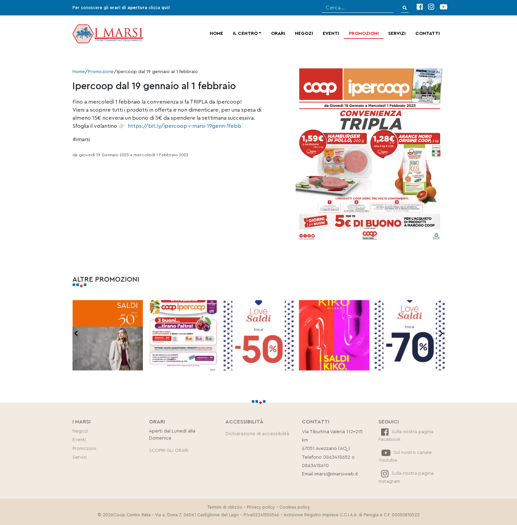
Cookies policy (294, 507)
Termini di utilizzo (224, 507)
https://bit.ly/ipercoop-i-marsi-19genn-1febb (184, 126)
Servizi (397, 33)
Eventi (331, 33)
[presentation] (76, 334)
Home (216, 33)
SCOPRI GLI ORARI (168, 450)
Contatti (427, 33)
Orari (278, 33)
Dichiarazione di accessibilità (257, 433)
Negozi (304, 33)
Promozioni (364, 33)
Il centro (245, 33)
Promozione (101, 71)
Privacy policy (261, 507)
